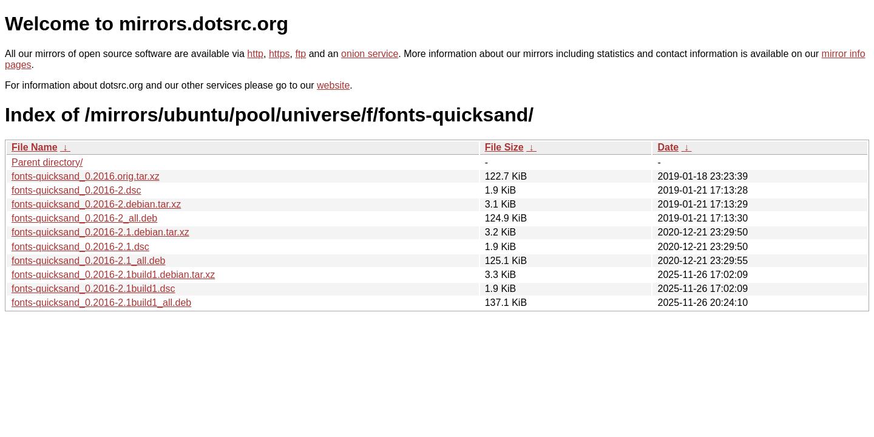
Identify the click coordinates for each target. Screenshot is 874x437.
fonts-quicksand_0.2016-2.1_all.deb (89, 261)
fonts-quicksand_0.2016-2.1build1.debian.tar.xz (113, 274)
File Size (504, 147)
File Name (35, 147)
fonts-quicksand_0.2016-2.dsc (76, 190)
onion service (369, 54)
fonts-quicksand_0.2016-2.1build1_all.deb (101, 302)
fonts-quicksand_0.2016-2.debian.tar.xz (96, 204)
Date (668, 147)
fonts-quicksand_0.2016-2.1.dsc (80, 247)
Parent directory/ (47, 162)
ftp (300, 54)
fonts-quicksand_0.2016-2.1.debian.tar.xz (100, 232)
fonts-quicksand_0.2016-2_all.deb (84, 218)
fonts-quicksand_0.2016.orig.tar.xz (86, 176)
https (279, 54)
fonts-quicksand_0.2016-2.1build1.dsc (93, 288)
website (333, 85)
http (255, 54)
